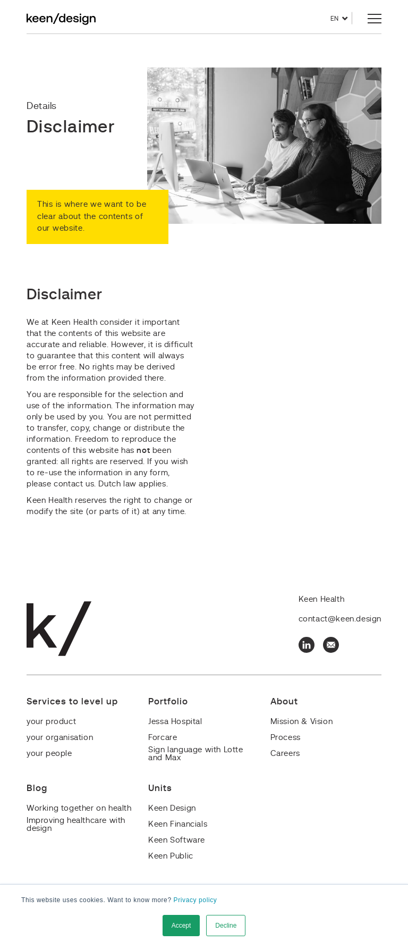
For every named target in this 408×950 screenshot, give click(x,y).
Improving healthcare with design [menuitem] (76, 825)
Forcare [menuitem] (162, 738)
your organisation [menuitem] (60, 738)
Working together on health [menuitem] (79, 808)
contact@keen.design (340, 619)
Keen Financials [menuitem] (177, 824)
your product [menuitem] (51, 722)
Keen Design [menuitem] (172, 808)
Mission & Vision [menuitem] (301, 722)
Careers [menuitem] (285, 754)
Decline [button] (225, 925)
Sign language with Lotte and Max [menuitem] (195, 754)
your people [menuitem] (49, 754)
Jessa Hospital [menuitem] (175, 722)
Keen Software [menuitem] (176, 840)
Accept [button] (181, 925)
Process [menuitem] (285, 738)
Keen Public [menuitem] (170, 856)
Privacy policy (195, 900)
